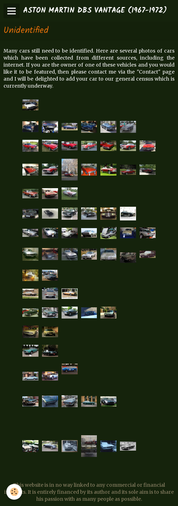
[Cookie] (14, 492)
